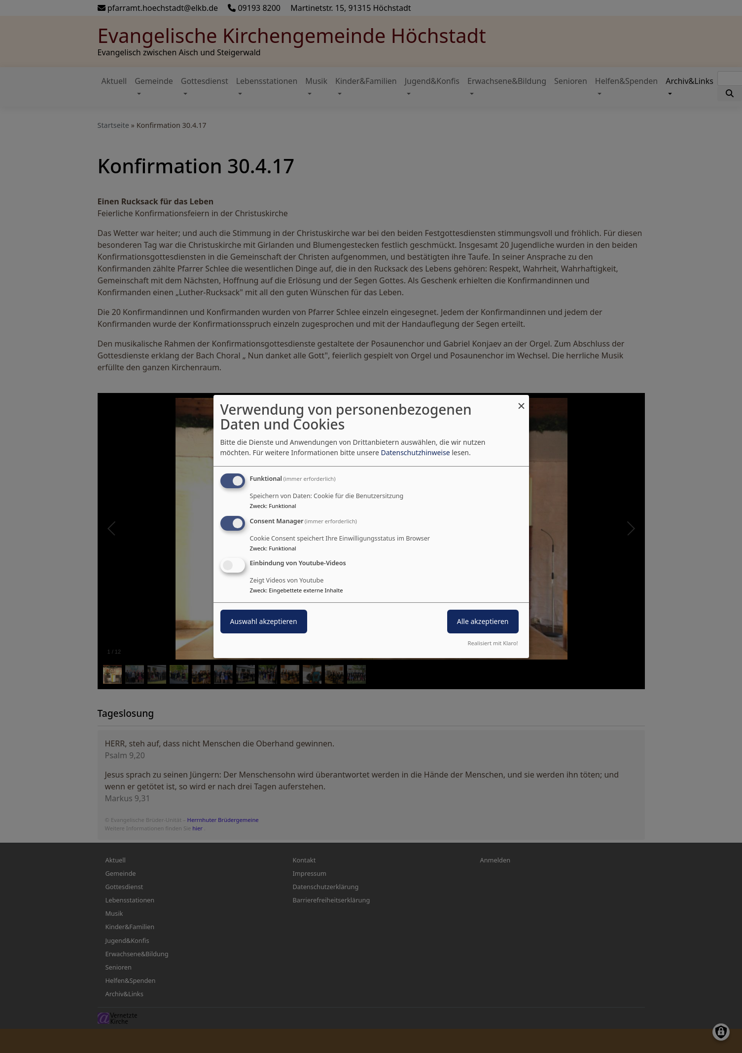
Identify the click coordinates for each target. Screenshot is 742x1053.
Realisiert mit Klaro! (493, 643)
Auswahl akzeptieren (263, 621)
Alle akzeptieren (483, 621)
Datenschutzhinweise (415, 452)
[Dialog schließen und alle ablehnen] (521, 401)
